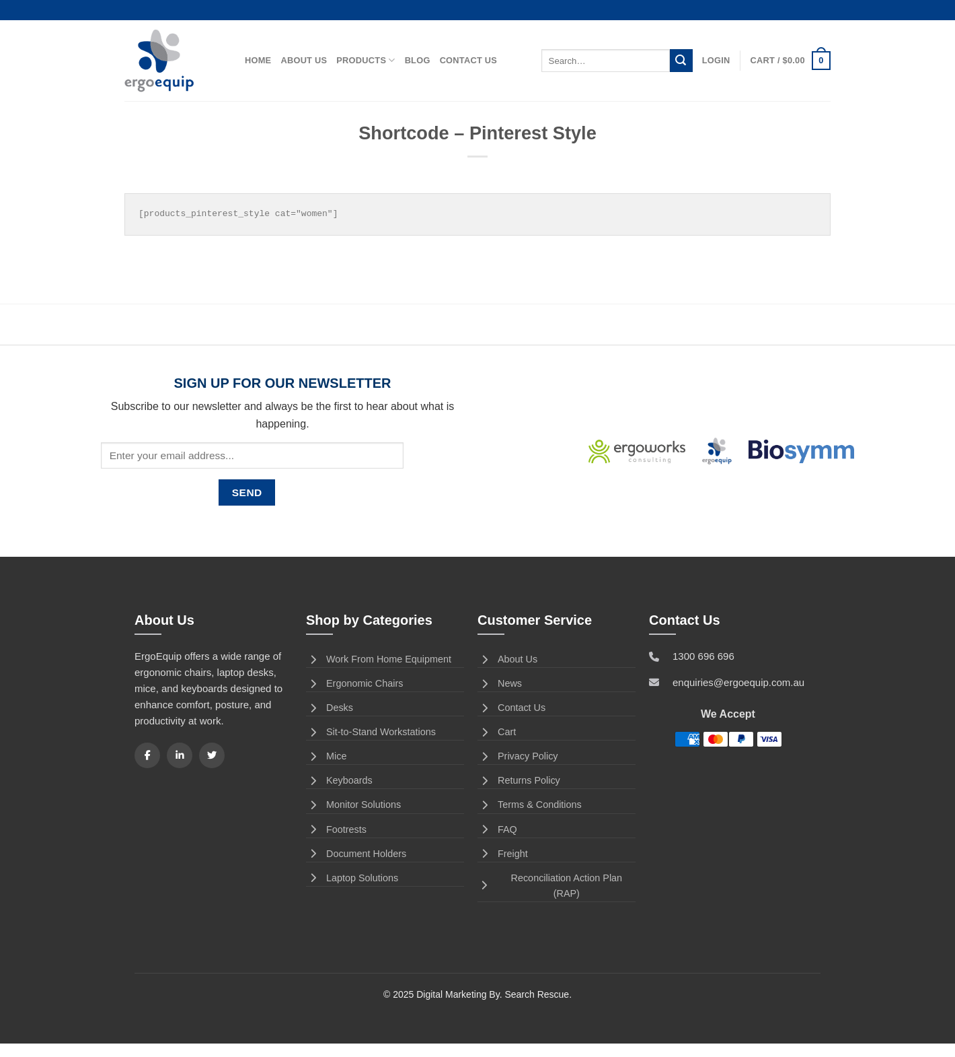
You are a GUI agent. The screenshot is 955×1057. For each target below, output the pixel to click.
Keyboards (339, 780)
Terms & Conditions (530, 804)
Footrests (336, 829)
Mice (326, 756)
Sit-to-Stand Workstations (371, 731)
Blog (417, 60)
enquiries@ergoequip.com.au (738, 682)
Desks (329, 707)
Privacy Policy (518, 756)
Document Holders (356, 853)
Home (258, 60)
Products (365, 60)
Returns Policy (519, 780)
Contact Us (469, 60)
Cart (497, 731)
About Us (303, 60)
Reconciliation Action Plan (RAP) (550, 886)
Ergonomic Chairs (354, 683)
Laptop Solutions (352, 878)
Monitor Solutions (353, 804)
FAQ (497, 829)
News (500, 683)
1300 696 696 (703, 656)
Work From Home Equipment (378, 659)
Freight (503, 853)
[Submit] (681, 60)
